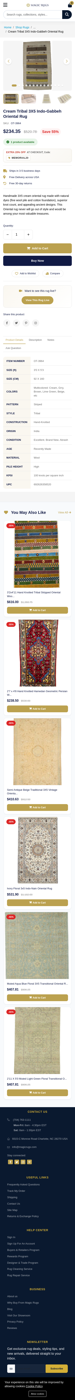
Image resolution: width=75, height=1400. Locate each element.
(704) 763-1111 (22, 1119)
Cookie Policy (34, 1386)
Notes (50, 339)
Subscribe (56, 1368)
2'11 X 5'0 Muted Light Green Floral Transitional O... (37, 1078)
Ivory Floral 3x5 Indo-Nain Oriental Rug (29, 888)
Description (35, 339)
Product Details (14, 339)
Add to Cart (37, 248)
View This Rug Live (37, 300)
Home (7, 27)
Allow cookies (37, 1394)
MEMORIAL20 (20, 158)
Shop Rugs (22, 27)
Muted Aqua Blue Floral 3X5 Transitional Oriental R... (37, 983)
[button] (66, 61)
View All (64, 512)
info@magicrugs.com (24, 1146)
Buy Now (37, 260)
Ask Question (13, 348)
